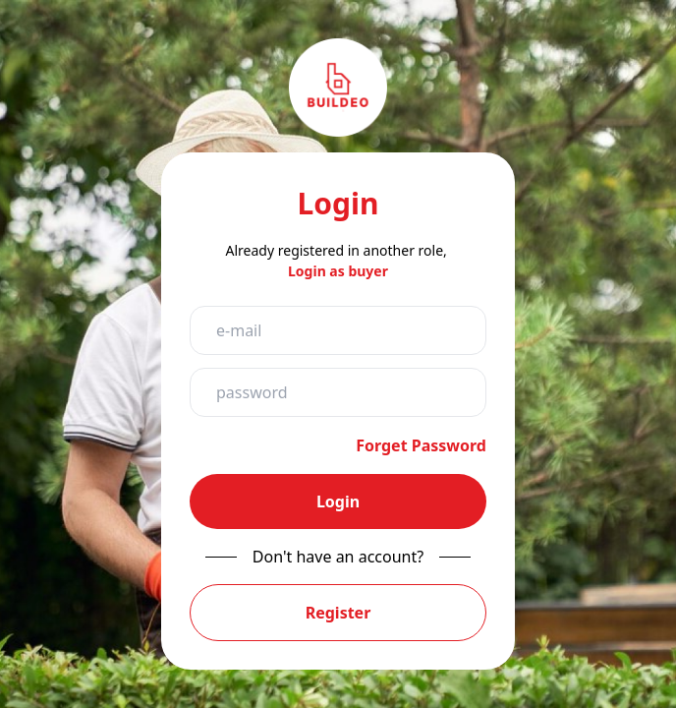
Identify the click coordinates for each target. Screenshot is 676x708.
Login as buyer (338, 271)
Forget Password (421, 445)
